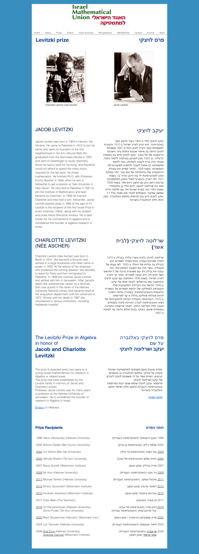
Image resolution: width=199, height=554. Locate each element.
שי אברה (152, 531)
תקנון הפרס (156, 397)
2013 (39, 486)
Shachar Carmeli (53, 534)
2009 (39, 472)
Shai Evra (49, 531)
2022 (39, 517)
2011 (39, 479)
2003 (39, 451)
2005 (39, 458)
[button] (48, 33)
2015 (39, 493)
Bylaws (39, 407)
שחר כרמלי (149, 534)
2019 (39, 507)
